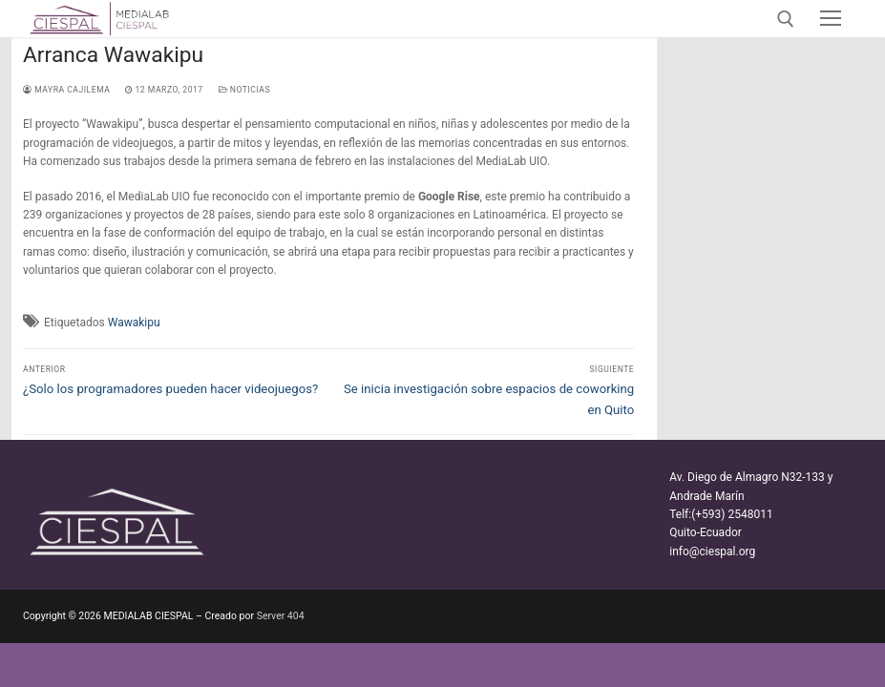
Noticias (244, 89)
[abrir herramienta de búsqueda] (785, 19)
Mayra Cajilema (66, 89)
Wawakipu (134, 322)
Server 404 (281, 616)
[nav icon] (831, 18)
